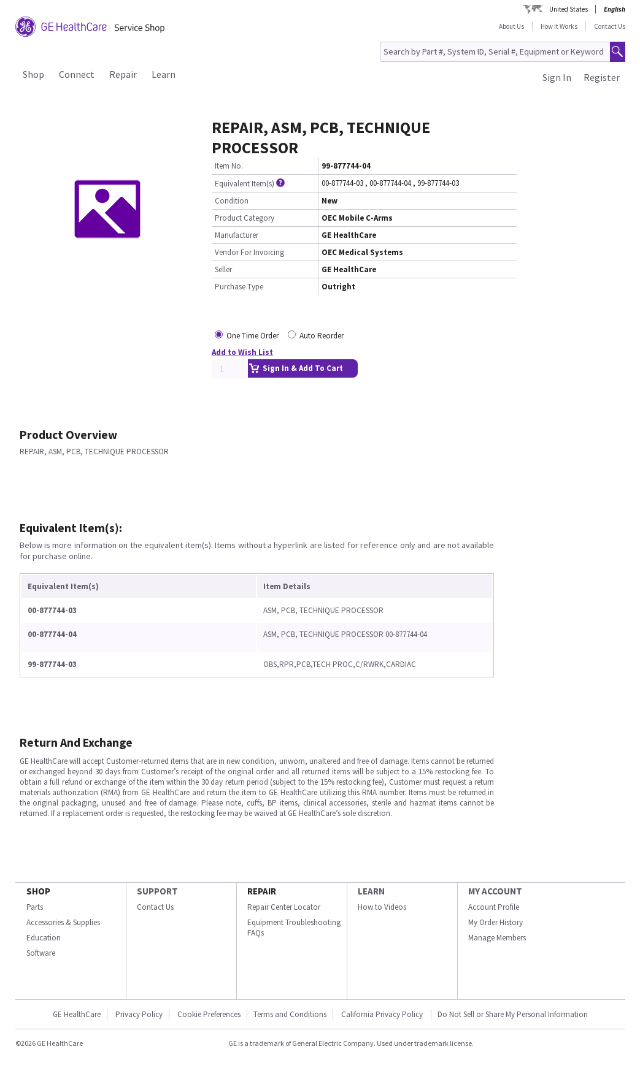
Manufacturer (236, 235)
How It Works (559, 26)
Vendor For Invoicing (249, 252)
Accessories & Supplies (63, 922)
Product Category (244, 218)
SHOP (38, 891)
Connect (76, 74)
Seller (223, 269)
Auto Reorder (321, 335)
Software (40, 953)
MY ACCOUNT (495, 891)
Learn (163, 74)
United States (568, 9)
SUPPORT (157, 891)
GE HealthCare (77, 1014)
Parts (34, 907)
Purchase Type (239, 286)
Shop (33, 74)
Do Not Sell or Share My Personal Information (513, 1014)
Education (43, 937)
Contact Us (609, 26)
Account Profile (493, 907)
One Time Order (252, 335)
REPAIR (261, 891)
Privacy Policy (139, 1014)
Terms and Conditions (289, 1014)
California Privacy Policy (383, 1014)
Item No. (229, 166)
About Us (511, 26)
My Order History (495, 922)
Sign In (556, 77)
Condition (232, 201)
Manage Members (497, 937)
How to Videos (382, 907)
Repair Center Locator (283, 907)
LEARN (371, 891)
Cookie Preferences (209, 1014)
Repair (123, 74)
